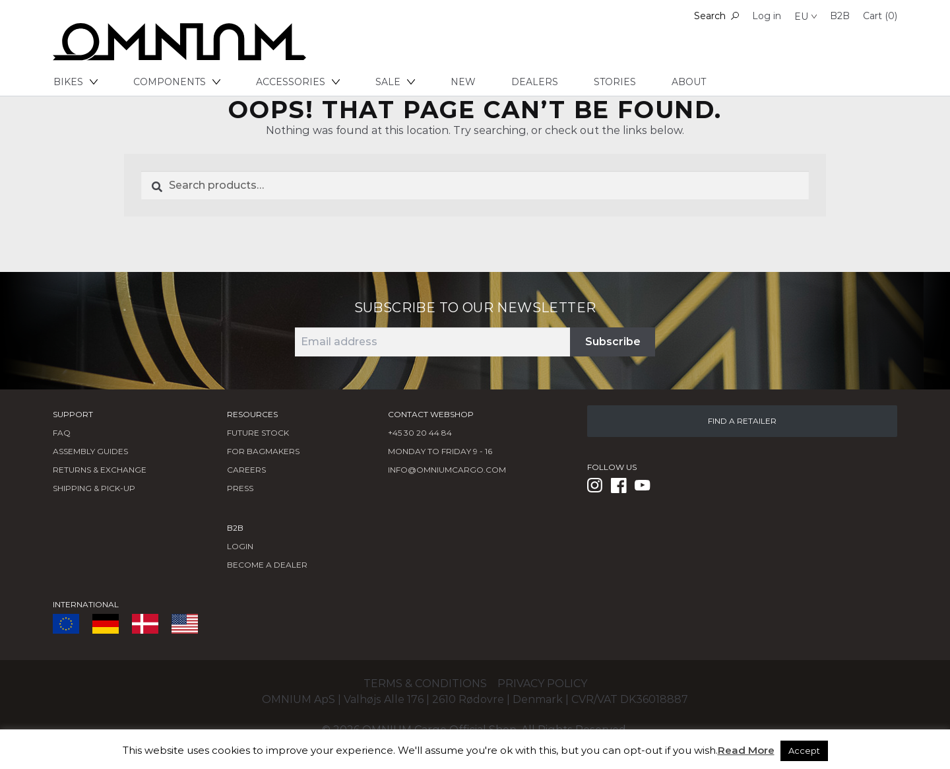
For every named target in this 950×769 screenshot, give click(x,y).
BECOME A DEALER (267, 565)
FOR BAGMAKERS (263, 451)
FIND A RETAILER (742, 421)
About (689, 82)
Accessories (298, 82)
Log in (766, 16)
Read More (746, 750)
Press (240, 488)
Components (176, 82)
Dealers (534, 82)
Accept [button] (804, 750)
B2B (840, 16)
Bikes (75, 82)
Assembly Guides (90, 451)
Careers (246, 470)
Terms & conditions (425, 683)
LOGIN (240, 546)
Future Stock (258, 433)
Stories (615, 82)
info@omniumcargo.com (447, 470)
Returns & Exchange (99, 470)
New (463, 82)
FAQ (62, 433)
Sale (395, 82)
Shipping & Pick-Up (94, 488)
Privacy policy (542, 683)
